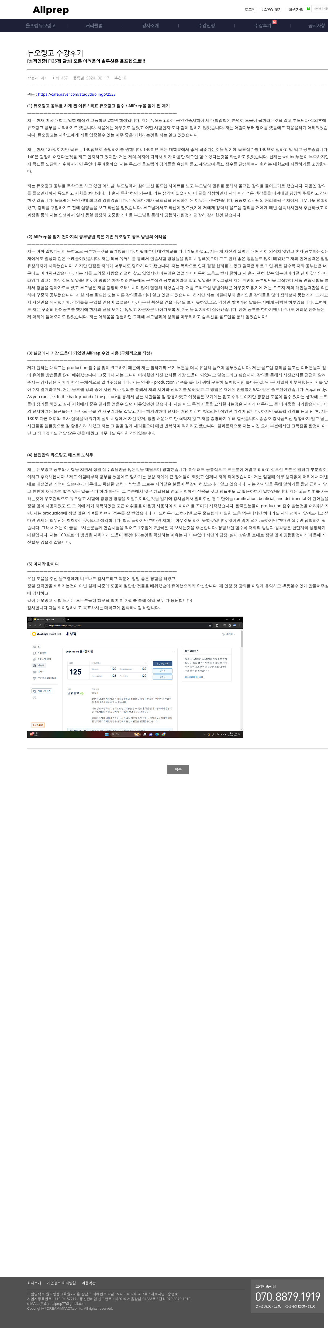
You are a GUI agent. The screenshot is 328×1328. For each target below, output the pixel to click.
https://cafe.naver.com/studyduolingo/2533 (77, 94)
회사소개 (34, 1283)
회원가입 (295, 9)
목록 (178, 769)
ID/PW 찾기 (272, 9)
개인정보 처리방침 (61, 1283)
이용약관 (89, 1283)
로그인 (250, 9)
